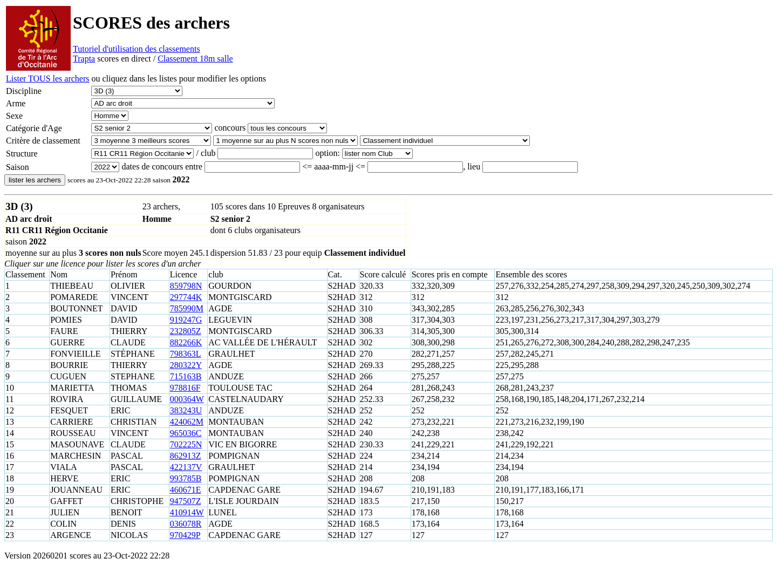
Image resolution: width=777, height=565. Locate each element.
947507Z (185, 501)
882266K (186, 342)
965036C (186, 433)
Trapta (84, 58)
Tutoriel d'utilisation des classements (136, 48)
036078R (186, 523)
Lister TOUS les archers (47, 78)
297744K (186, 297)
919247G (186, 319)
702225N (186, 444)
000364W (187, 399)
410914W (187, 512)
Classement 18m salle (195, 58)
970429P (185, 535)
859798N (186, 285)
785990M (186, 308)
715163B (186, 376)
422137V (186, 467)
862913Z (185, 455)
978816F (185, 387)
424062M (186, 421)
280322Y (186, 365)
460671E (185, 489)
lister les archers (35, 180)
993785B (186, 478)
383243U (186, 410)
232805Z (185, 331)
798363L (185, 353)
